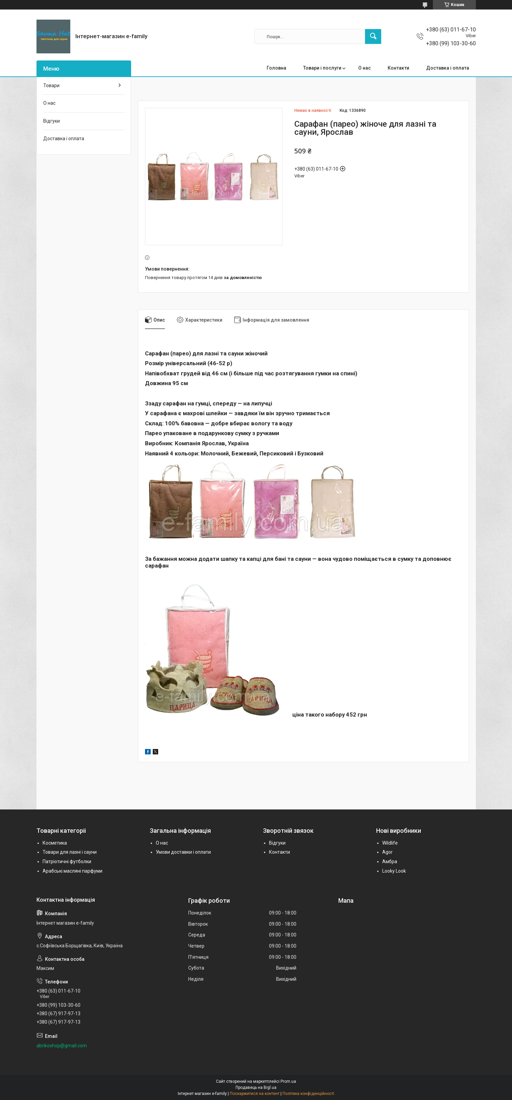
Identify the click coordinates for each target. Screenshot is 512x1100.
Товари (51, 85)
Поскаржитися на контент (254, 1093)
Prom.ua (288, 1081)
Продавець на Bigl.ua (256, 1087)
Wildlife (390, 843)
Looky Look (394, 871)
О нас (364, 68)
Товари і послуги (322, 68)
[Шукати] (373, 36)
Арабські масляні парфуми (72, 871)
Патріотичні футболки (67, 861)
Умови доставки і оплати (183, 852)
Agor (387, 852)
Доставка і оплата (447, 68)
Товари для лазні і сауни (70, 852)
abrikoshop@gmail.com (61, 1045)
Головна (276, 68)
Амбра (389, 861)
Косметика (55, 843)
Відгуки (51, 121)
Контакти (398, 68)
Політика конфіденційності (308, 1093)
